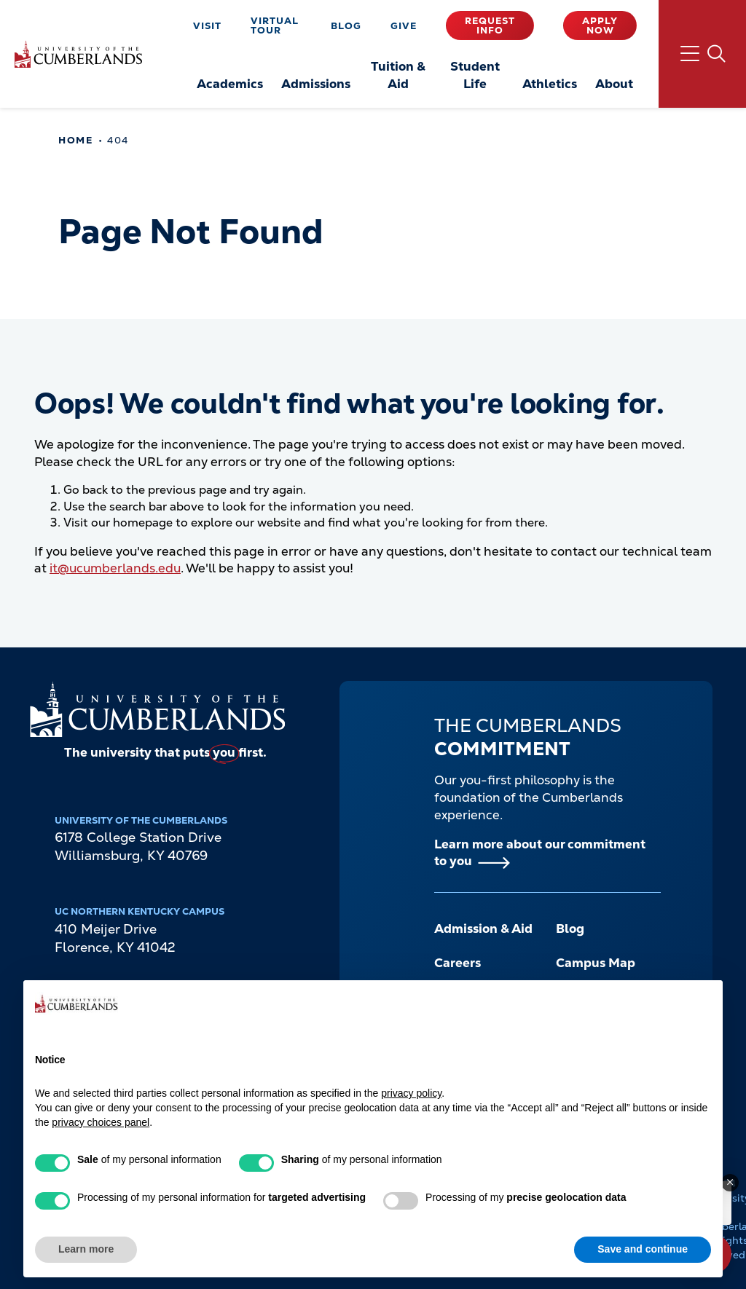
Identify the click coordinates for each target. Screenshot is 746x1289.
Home (75, 140)
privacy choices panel (100, 1122)
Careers (457, 963)
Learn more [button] (86, 1249)
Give (403, 26)
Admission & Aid (483, 929)
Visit (207, 26)
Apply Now (600, 25)
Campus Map (595, 963)
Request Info (490, 25)
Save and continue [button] (642, 1249)
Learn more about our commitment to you (539, 853)
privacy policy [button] (411, 1093)
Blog (346, 26)
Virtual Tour (275, 25)
